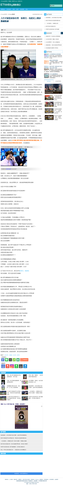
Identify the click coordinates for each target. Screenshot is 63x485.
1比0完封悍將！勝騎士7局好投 (52, 39)
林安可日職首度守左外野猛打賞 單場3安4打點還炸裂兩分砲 (14, 393)
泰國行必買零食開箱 (48, 59)
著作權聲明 (52, 479)
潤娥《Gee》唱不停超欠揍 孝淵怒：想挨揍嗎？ (13, 404)
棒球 (14, 9)
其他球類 (22, 9)
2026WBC (8, 9)
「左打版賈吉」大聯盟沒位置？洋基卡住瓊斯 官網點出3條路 (14, 440)
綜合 (27, 9)
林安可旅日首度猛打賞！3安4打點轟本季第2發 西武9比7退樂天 (14, 398)
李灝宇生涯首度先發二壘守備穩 (52, 29)
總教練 (10, 355)
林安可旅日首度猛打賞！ (51, 26)
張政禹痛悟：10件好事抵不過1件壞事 (54, 17)
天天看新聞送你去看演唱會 (49, 54)
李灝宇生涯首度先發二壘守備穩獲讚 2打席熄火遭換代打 (13, 446)
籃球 (17, 9)
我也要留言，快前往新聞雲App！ (21, 473)
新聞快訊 (3, 9)
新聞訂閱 (20, 1)
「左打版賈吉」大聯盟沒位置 (52, 23)
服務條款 (41, 479)
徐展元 (18, 355)
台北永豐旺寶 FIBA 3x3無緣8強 (53, 42)
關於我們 (15, 479)
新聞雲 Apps (14, 1)
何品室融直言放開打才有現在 (52, 47)
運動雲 (12, 4)
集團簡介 (20, 479)
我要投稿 (6, 479)
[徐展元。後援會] (24, 270)
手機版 (9, 1)
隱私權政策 (46, 479)
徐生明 (14, 355)
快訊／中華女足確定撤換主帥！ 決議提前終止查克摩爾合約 (13, 449)
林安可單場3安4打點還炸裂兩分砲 (53, 20)
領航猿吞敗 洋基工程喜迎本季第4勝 (53, 45)
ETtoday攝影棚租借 (48, 71)
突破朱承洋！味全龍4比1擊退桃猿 (53, 36)
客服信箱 (32, 479)
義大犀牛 (6, 355)
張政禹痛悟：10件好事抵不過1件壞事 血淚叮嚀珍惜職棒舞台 (14, 435)
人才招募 (11, 479)
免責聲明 (56, 479)
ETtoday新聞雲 (4, 1)
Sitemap (36, 479)
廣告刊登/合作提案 (26, 479)
